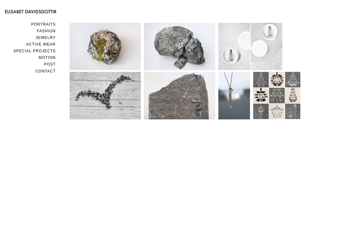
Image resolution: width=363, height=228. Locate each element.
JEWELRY (46, 37)
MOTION (47, 57)
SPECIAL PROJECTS (34, 51)
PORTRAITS (43, 24)
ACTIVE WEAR (41, 44)
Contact (45, 71)
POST (50, 64)
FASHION (46, 31)
